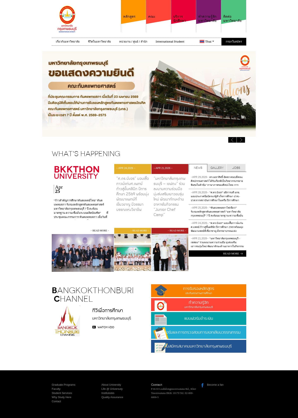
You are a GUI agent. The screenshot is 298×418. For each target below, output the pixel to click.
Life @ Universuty (112, 388)
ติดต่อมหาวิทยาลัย (233, 11)
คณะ (158, 9)
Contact (56, 401)
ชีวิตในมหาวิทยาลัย (99, 41)
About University (111, 384)
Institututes (107, 393)
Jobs (236, 168)
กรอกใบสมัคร (234, 41)
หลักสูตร (133, 9)
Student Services (62, 393)
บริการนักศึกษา (183, 11)
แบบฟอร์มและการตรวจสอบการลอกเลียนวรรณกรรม (199, 332)
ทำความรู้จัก (198, 304)
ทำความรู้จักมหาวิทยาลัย (208, 11)
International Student (170, 41)
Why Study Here (61, 397)
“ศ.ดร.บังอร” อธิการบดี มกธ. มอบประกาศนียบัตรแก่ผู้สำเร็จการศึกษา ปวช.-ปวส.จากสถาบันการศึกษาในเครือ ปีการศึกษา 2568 (215, 197)
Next (232, 140)
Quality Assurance (112, 397)
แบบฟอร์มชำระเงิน (198, 318)
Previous (241, 140)
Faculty (56, 388)
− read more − (99, 230)
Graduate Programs (63, 384)
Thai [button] (209, 41)
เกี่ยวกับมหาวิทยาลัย (68, 41)
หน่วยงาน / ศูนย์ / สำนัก (133, 41)
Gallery (217, 168)
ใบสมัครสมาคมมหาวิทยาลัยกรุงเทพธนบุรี (199, 348)
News (198, 168)
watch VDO (105, 327)
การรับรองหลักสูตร (198, 290)
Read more (231, 253)
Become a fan (215, 384)
